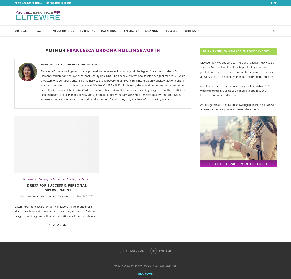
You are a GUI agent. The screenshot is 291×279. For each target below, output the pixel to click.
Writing (190, 31)
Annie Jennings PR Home (28, 2)
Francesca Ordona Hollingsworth (69, 64)
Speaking (152, 31)
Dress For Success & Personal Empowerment (57, 187)
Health (40, 31)
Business (20, 31)
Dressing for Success (49, 179)
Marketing (108, 31)
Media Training (63, 31)
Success (171, 31)
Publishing (88, 31)
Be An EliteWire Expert (58, 2)
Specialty (130, 31)
